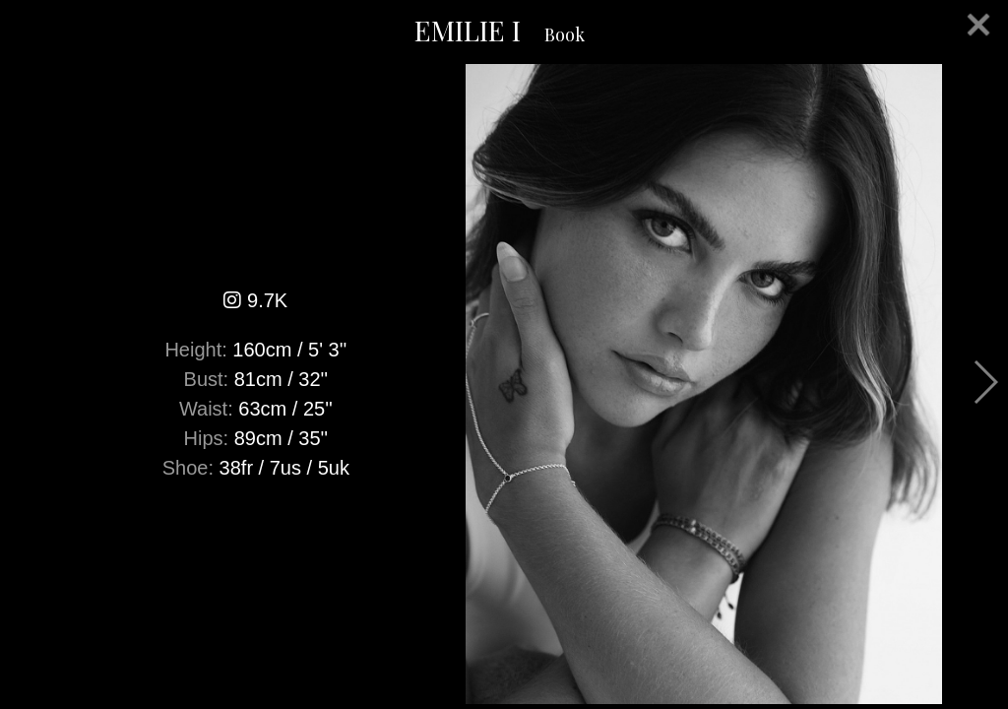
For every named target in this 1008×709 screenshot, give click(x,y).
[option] (504, 384)
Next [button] (985, 382)
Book (564, 34)
